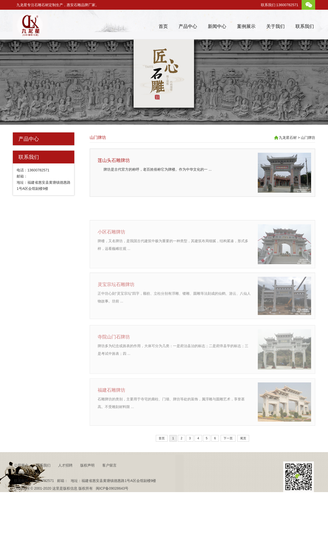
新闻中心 (217, 26)
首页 (163, 26)
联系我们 (304, 26)
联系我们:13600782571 (279, 5)
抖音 (36, 485)
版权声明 (87, 477)
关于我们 (275, 26)
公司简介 (21, 477)
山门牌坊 (98, 137)
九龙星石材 (288, 138)
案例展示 (246, 26)
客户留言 (109, 477)
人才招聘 (65, 477)
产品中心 (188, 26)
